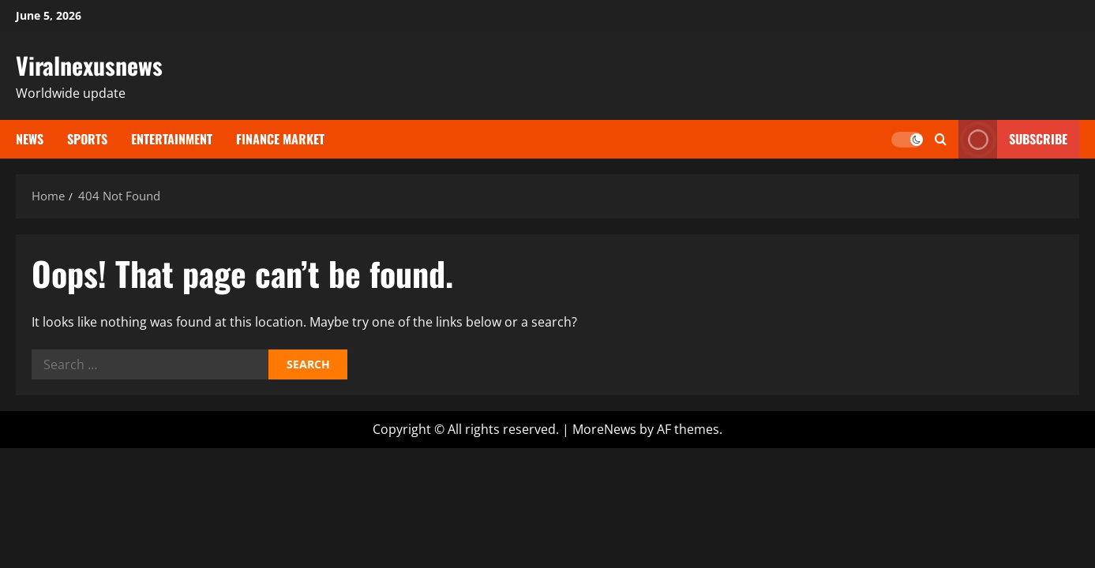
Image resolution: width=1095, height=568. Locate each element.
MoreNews (604, 429)
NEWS (29, 138)
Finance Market (280, 138)
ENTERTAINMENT (171, 138)
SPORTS (87, 138)
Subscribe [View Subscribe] (1012, 139)
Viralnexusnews (89, 65)
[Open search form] (941, 139)
